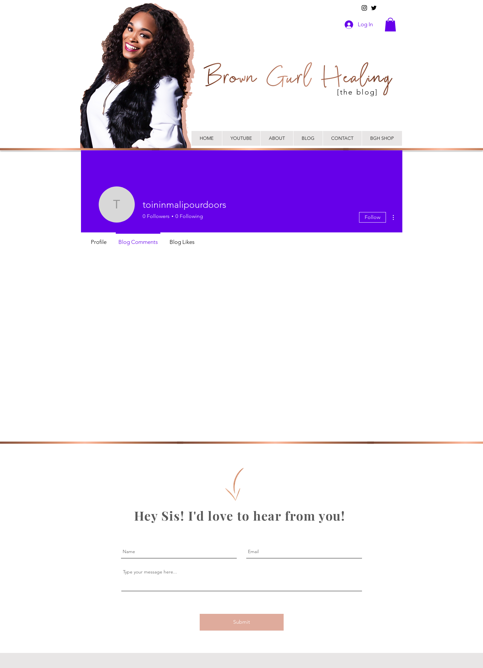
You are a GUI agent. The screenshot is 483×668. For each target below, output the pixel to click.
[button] (390, 25)
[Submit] (242, 622)
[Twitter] (373, 7)
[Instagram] (364, 7)
